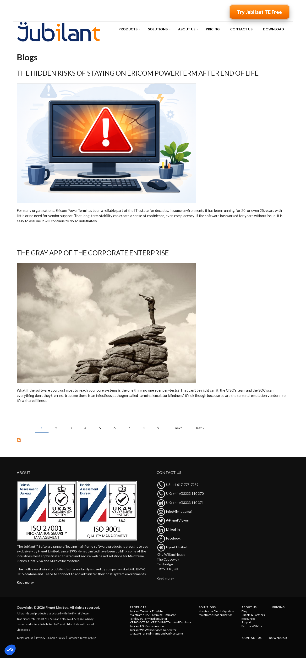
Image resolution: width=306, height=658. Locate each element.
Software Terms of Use (82, 637)
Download (273, 29)
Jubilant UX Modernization (147, 626)
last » (200, 428)
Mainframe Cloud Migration (216, 611)
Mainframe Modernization (216, 615)
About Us (186, 29)
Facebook (173, 538)
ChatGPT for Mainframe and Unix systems (157, 633)
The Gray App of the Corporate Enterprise (93, 253)
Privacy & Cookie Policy (50, 637)
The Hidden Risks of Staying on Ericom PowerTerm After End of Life (138, 73)
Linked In (173, 529)
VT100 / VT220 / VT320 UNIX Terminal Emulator (160, 622)
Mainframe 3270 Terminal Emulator (153, 615)
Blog (244, 611)
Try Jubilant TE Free (259, 12)
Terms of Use (25, 637)
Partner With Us (251, 626)
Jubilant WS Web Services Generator (153, 630)
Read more (25, 582)
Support (246, 622)
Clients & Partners (253, 615)
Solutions (158, 29)
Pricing (213, 29)
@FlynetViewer (177, 520)
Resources (248, 618)
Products (128, 29)
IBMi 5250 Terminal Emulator (148, 618)
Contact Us (241, 29)
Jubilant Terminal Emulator (147, 611)
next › (179, 428)
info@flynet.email (179, 511)
